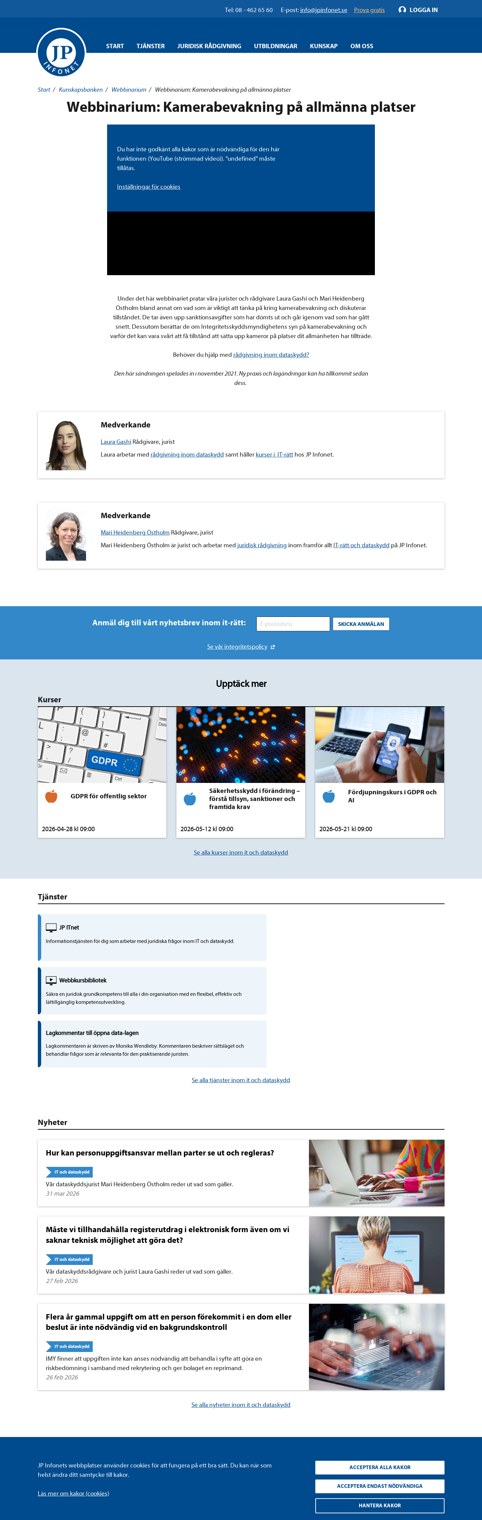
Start (115, 46)
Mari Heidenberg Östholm (135, 532)
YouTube (314, 1401)
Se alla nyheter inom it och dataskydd (241, 1311)
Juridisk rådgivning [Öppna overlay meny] (209, 46)
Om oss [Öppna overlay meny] (361, 46)
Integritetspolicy (184, 1388)
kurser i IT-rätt (274, 454)
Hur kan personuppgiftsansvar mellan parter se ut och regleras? (160, 1059)
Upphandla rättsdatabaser (197, 1401)
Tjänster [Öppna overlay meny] (151, 46)
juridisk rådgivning (262, 545)
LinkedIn (314, 1388)
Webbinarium (128, 89)
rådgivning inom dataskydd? (271, 354)
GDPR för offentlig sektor (109, 794)
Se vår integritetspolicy (237, 644)
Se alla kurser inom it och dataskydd (241, 850)
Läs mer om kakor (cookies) (73, 1490)
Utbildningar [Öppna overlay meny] (275, 46)
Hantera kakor (380, 1505)
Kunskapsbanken (81, 89)
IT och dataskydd (72, 1079)
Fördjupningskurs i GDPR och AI (392, 794)
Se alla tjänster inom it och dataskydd (241, 987)
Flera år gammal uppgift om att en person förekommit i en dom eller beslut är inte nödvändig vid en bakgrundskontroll (169, 1229)
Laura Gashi (116, 442)
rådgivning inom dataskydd (187, 454)
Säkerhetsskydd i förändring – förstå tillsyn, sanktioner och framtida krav (254, 797)
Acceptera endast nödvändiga (380, 1485)
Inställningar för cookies (148, 186)
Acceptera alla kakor (379, 1465)
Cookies (172, 1426)
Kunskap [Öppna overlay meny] (324, 46)
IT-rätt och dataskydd (361, 545)
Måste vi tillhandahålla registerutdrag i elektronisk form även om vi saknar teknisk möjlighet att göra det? (168, 1141)
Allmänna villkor (183, 1413)
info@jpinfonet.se (61, 1438)
